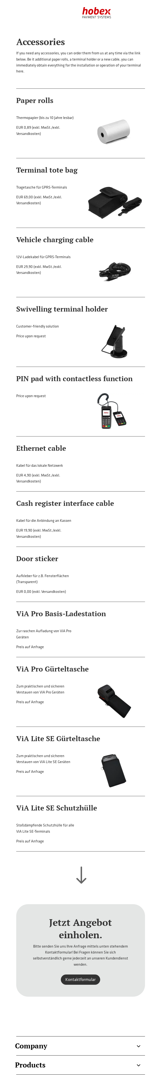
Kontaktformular (80, 979)
